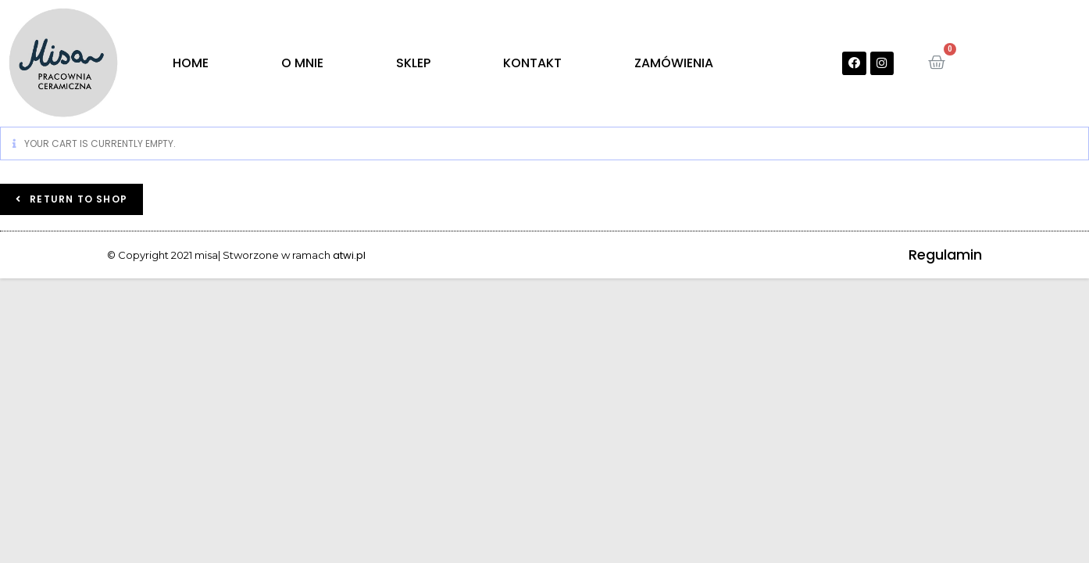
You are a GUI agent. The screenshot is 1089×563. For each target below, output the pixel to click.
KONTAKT (532, 63)
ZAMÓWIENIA (673, 63)
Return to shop (77, 199)
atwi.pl (349, 255)
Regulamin (945, 254)
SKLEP (413, 63)
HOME (191, 63)
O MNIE (302, 63)
